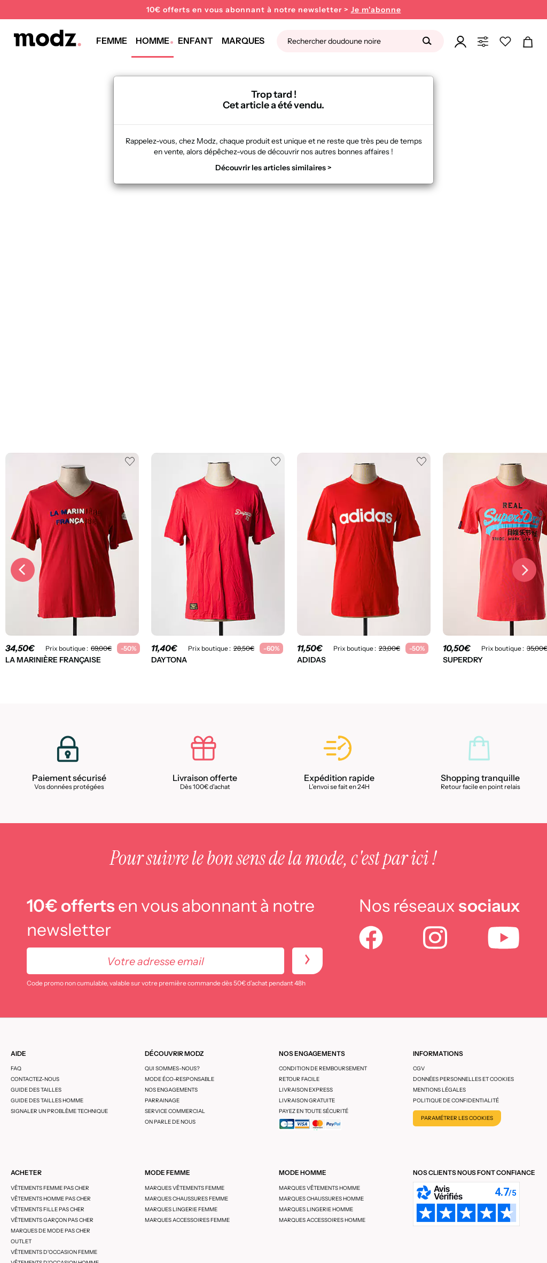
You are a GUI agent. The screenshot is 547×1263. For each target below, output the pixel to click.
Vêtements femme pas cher (50, 1188)
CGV (419, 1068)
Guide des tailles (36, 1089)
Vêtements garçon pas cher (52, 1220)
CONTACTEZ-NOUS (35, 1079)
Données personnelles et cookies (463, 1079)
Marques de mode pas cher (50, 1230)
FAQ (16, 1068)
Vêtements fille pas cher (47, 1209)
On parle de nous (170, 1121)
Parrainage (162, 1100)
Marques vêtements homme (319, 1188)
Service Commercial (175, 1111)
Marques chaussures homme (321, 1198)
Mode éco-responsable (179, 1079)
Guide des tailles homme (47, 1100)
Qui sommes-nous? (172, 1068)
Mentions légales (439, 1089)
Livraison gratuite (307, 1100)
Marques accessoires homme (322, 1220)
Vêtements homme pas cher (51, 1198)
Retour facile (299, 1079)
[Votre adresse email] (155, 961)
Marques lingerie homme (316, 1209)
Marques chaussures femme (186, 1198)
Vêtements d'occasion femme (54, 1252)
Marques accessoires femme (187, 1220)
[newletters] (307, 961)
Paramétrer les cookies (457, 1118)
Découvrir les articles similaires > (273, 167)
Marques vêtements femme (184, 1188)
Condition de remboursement (323, 1068)
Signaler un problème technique (59, 1111)
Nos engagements (171, 1089)
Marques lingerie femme (181, 1209)
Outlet (21, 1241)
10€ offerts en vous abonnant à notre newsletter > (273, 9)
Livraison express (306, 1089)
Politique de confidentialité (456, 1100)
